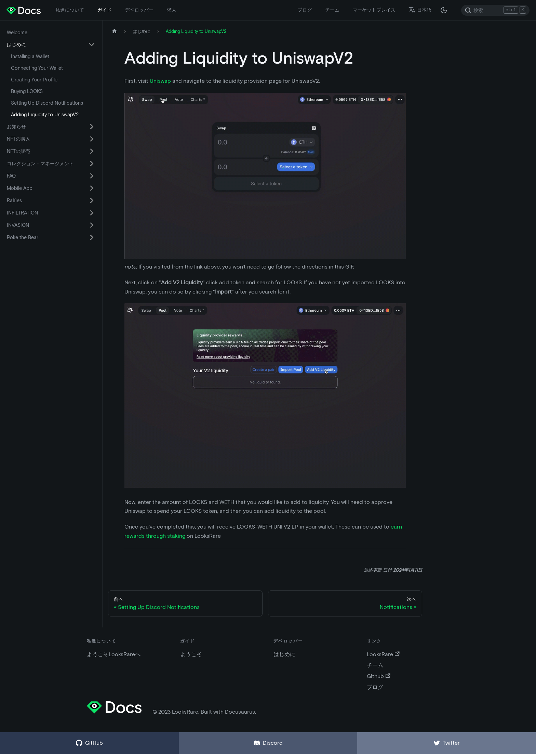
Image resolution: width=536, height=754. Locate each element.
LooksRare (383, 654)
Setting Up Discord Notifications (47, 103)
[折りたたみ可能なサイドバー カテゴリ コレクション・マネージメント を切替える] (91, 163)
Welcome (17, 32)
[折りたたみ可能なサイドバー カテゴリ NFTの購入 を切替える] (91, 138)
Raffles (14, 200)
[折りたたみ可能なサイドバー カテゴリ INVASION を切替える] (91, 225)
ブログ (304, 10)
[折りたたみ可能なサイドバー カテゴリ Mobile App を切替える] (91, 188)
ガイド (104, 10)
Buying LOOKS (27, 91)
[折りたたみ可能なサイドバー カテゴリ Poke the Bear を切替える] (91, 237)
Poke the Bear (22, 237)
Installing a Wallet (30, 56)
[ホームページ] (114, 31)
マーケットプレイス (374, 10)
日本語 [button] (419, 10)
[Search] (495, 10)
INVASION (18, 225)
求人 (171, 10)
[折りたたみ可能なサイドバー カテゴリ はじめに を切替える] (91, 44)
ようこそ (191, 654)
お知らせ (16, 127)
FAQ (11, 176)
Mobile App (19, 188)
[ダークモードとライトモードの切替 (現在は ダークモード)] (443, 10)
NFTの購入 (18, 139)
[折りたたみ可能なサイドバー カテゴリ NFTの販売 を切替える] (91, 151)
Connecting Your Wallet (37, 68)
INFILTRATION (22, 213)
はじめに (16, 44)
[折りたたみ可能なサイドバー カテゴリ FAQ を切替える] (91, 175)
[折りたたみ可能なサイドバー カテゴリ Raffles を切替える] (91, 200)
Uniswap (160, 81)
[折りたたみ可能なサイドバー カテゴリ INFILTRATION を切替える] (91, 212)
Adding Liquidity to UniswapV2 (45, 115)
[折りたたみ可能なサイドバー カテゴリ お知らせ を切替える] (91, 126)
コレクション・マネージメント (40, 163)
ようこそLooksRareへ (113, 654)
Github (378, 676)
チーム (332, 10)
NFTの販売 (18, 151)
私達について (69, 10)
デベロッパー (139, 10)
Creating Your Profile (34, 80)
